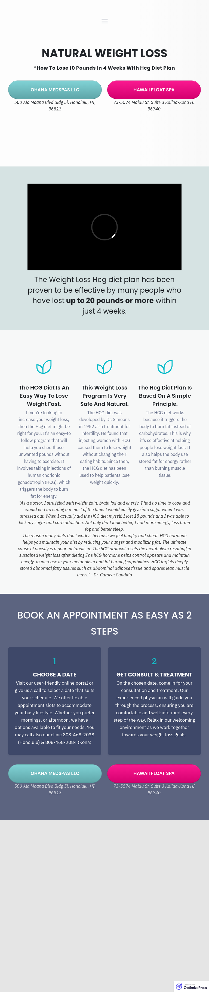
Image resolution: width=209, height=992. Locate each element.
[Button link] (55, 90)
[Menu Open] (104, 21)
